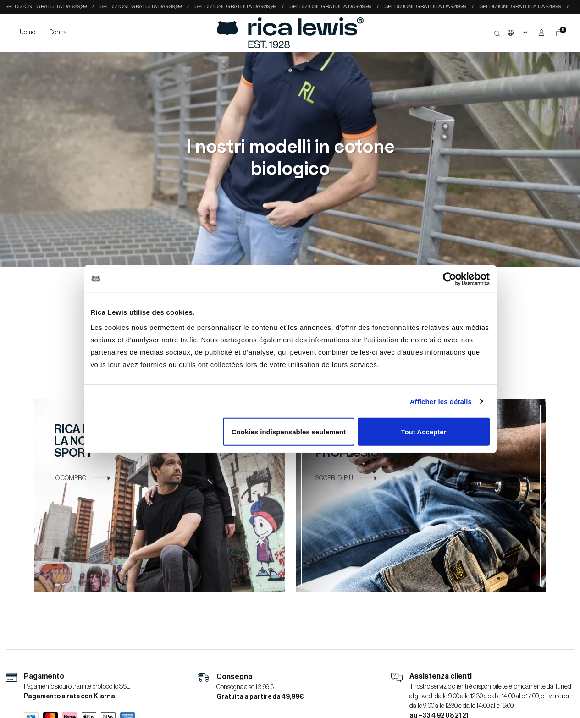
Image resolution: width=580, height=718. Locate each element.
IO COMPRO (82, 478)
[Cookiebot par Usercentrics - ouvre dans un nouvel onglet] (449, 278)
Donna (58, 32)
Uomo (27, 32)
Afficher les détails (441, 401)
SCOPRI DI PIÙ (346, 478)
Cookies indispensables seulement (289, 432)
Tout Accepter (423, 432)
